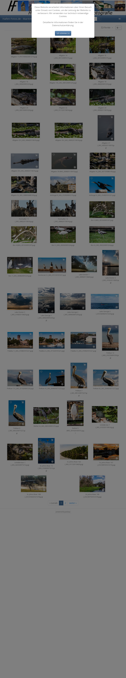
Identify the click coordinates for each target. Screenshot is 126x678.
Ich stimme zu (63, 33)
